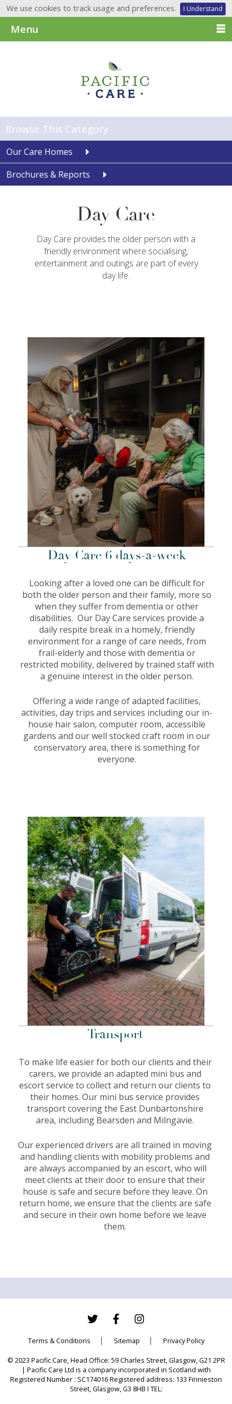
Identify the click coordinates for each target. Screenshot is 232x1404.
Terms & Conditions (59, 1340)
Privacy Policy (183, 1340)
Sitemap (127, 1340)
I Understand (202, 8)
